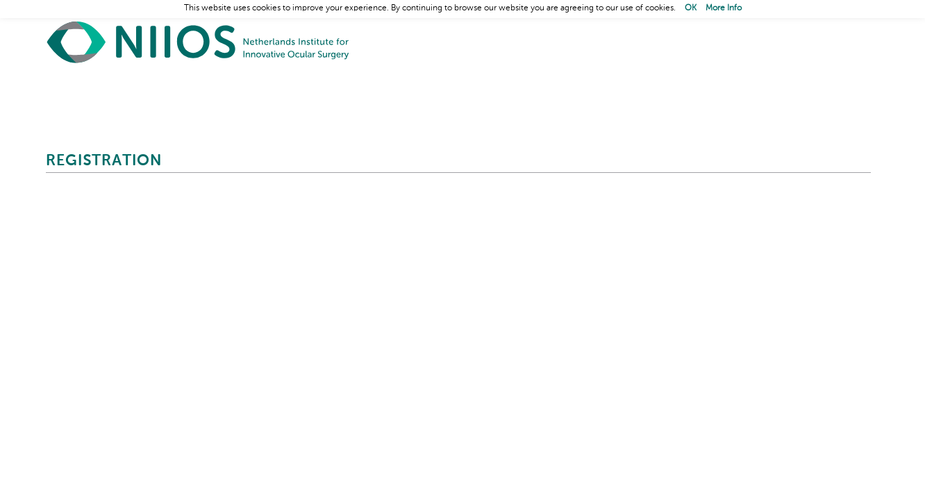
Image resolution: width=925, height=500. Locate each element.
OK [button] (691, 8)
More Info (724, 8)
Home (198, 42)
